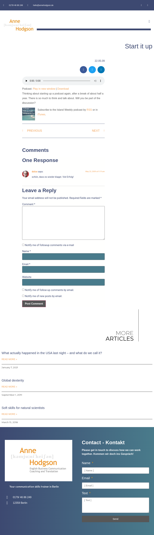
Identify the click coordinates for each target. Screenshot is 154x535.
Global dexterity (13, 380)
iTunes (41, 114)
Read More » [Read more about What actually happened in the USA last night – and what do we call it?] (9, 359)
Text (85, 493)
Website (26, 277)
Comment (28, 204)
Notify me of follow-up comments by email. (49, 290)
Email (26, 264)
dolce (34, 171)
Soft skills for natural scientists (23, 408)
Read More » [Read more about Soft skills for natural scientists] (9, 414)
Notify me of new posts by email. (43, 296)
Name (26, 251)
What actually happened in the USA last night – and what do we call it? (52, 353)
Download (63, 88)
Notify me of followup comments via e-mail (49, 245)
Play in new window (44, 88)
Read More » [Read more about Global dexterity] (9, 386)
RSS (89, 109)
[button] (149, 21)
